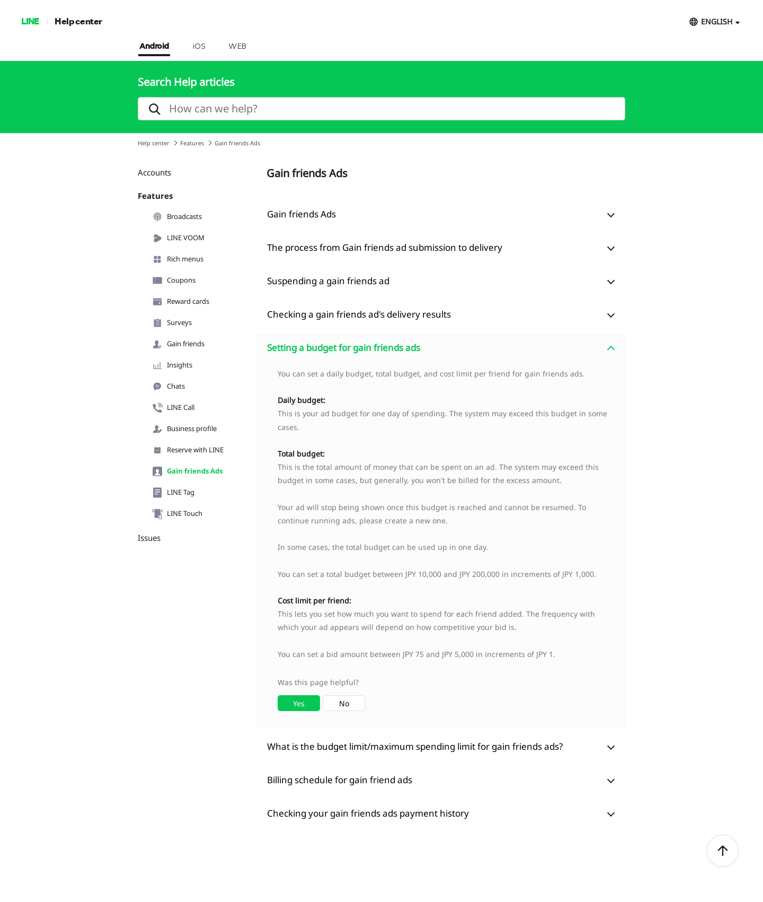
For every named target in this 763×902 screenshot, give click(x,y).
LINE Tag (173, 492)
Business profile (184, 429)
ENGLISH (716, 21)
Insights (172, 365)
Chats (168, 386)
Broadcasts (177, 217)
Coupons (174, 280)
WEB (237, 46)
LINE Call (173, 407)
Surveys (172, 323)
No (344, 703)
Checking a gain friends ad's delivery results (359, 314)
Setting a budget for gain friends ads (343, 347)
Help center (78, 21)
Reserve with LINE (188, 450)
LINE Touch (177, 514)
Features (192, 143)
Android (154, 46)
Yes (299, 703)
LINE (30, 21)
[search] (381, 108)
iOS (199, 46)
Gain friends (178, 344)
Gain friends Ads (187, 471)
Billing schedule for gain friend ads (339, 780)
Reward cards (180, 301)
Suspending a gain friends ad (328, 281)
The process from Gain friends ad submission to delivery (384, 247)
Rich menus (177, 259)
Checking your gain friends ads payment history (368, 813)
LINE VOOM (178, 238)
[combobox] (440, 544)
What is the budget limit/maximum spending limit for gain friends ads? (415, 746)
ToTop (723, 851)
